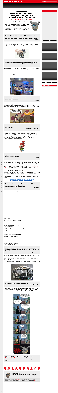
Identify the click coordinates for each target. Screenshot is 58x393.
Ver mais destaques (49, 82)
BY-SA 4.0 (35, 380)
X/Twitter (12, 368)
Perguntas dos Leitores (21, 11)
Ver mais (50, 40)
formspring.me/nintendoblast (11, 357)
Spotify (24, 368)
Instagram (8, 368)
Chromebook (28, 165)
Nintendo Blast (18, 379)
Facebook (5, 368)
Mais (39, 368)
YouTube (16, 368)
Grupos (35, 368)
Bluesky (31, 368)
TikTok (20, 368)
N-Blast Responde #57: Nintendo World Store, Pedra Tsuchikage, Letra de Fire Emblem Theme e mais (22, 15)
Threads (27, 368)
